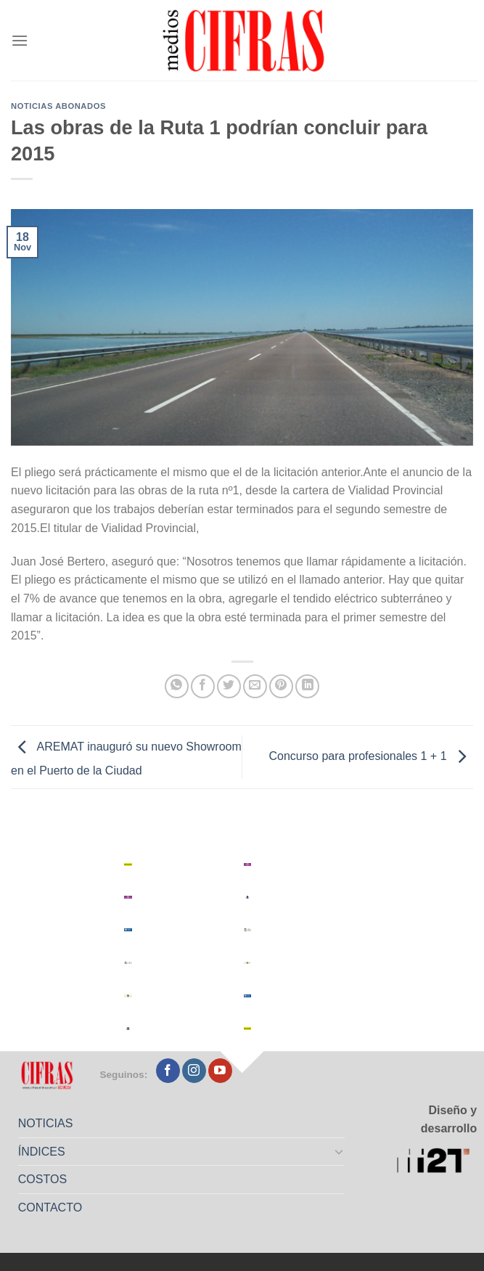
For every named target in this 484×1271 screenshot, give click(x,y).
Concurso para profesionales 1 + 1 (371, 756)
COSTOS (42, 1179)
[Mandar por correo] (255, 686)
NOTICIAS (45, 1123)
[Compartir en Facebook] (203, 686)
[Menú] (19, 40)
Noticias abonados (58, 106)
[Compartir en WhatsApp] (177, 686)
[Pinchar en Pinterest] (281, 686)
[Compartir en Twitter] (229, 686)
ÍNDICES (41, 1151)
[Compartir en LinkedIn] (307, 686)
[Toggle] (339, 1151)
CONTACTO (50, 1207)
